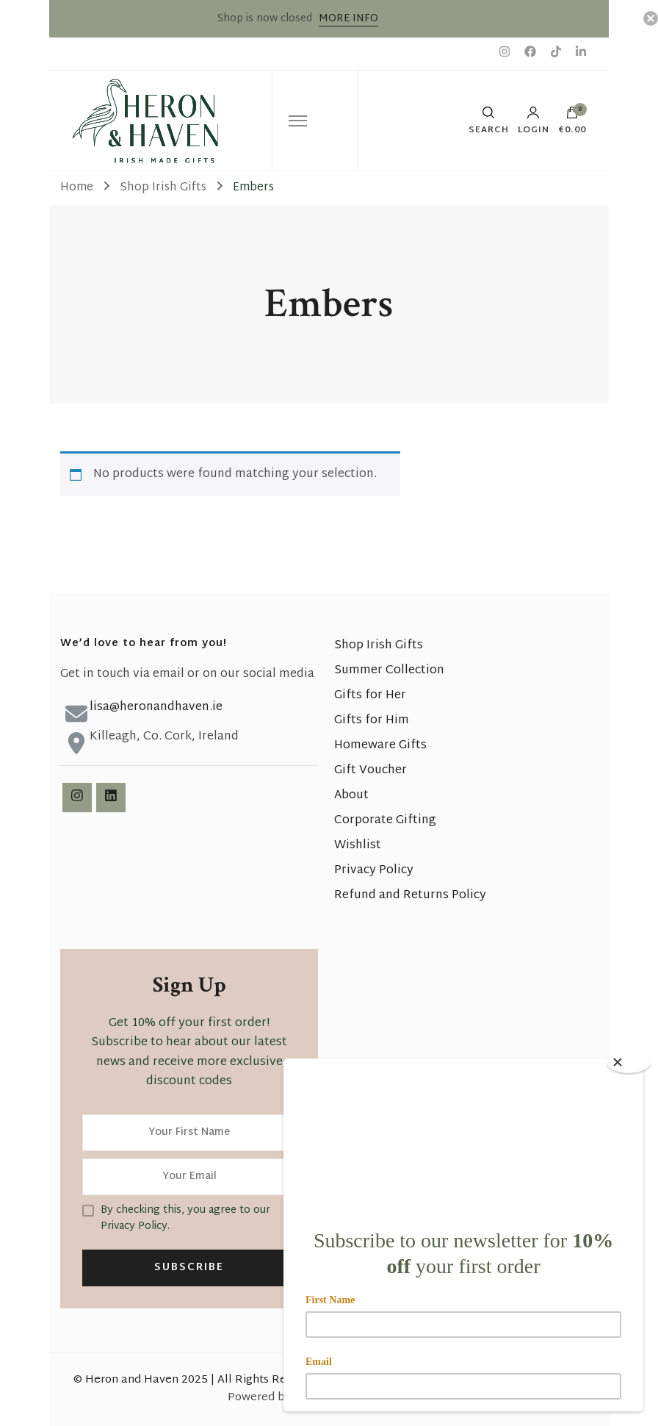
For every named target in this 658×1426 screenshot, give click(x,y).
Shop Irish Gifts (378, 645)
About (351, 795)
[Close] (629, 1062)
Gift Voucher (370, 770)
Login (533, 121)
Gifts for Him (371, 720)
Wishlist (357, 845)
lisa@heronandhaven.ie (156, 707)
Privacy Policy (373, 870)
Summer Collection (389, 670)
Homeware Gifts (380, 745)
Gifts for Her (370, 695)
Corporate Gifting (385, 820)
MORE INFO (348, 18)
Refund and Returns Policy (410, 895)
